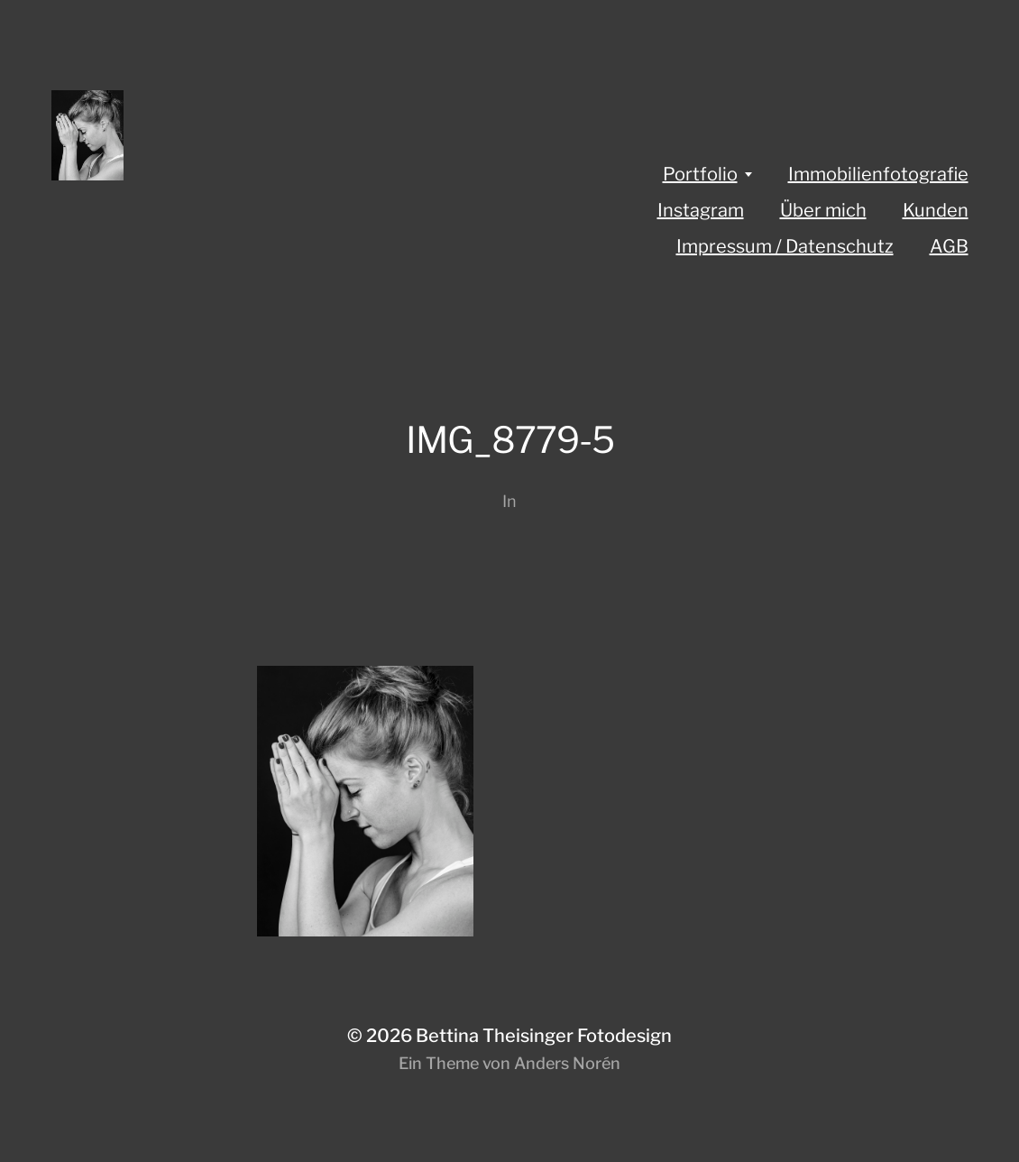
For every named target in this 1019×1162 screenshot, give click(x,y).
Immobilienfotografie (878, 174)
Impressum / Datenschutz (785, 246)
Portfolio (700, 174)
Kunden (936, 210)
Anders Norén (567, 1063)
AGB (949, 246)
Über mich (823, 210)
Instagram (700, 210)
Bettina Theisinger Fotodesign (544, 1036)
